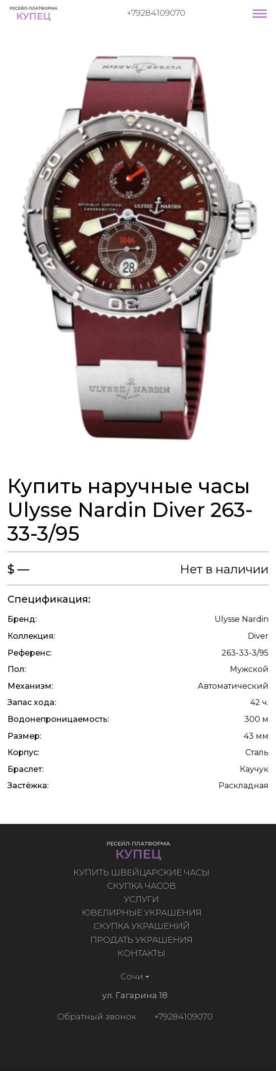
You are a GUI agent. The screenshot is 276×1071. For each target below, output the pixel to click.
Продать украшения (143, 940)
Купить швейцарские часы (143, 872)
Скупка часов (143, 886)
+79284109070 (156, 13)
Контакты (143, 953)
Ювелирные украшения (143, 913)
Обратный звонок (95, 1016)
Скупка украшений (143, 926)
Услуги (143, 899)
